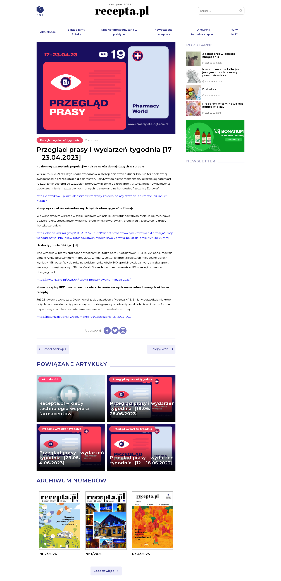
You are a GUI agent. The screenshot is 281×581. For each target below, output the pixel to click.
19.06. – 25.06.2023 (132, 411)
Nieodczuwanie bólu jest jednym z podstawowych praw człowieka (221, 72)
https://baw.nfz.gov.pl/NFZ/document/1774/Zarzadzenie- (75, 316)
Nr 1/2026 (94, 554)
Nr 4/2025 (141, 554)
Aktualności (48, 32)
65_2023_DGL (122, 316)
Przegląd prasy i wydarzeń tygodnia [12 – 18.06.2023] (142, 460)
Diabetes (209, 89)
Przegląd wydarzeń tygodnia (59, 140)
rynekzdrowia (138, 233)
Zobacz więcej (104, 571)
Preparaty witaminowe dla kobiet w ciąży (222, 105)
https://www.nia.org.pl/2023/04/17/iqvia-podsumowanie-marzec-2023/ (83, 279)
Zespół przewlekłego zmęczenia (218, 55)
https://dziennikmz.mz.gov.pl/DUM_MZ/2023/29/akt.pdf (74, 233)
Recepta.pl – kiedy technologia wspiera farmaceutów (64, 408)
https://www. (120, 233)
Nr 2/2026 (48, 554)
